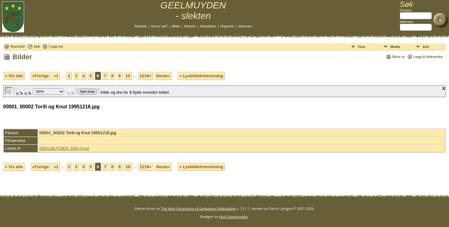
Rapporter (227, 26)
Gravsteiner (208, 26)
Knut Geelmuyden (233, 216)
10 (128, 75)
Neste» (163, 75)
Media (395, 47)
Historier (190, 26)
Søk (37, 46)
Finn (361, 47)
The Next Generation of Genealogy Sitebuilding (198, 208)
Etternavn (245, 26)
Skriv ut (398, 57)
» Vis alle (14, 75)
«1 (56, 75)
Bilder (176, 26)
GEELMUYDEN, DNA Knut (64, 148)
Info (426, 47)
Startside (140, 26)
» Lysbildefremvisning (201, 75)
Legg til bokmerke (428, 57)
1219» (145, 75)
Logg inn (56, 46)
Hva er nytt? (159, 26)
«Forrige (40, 75)
